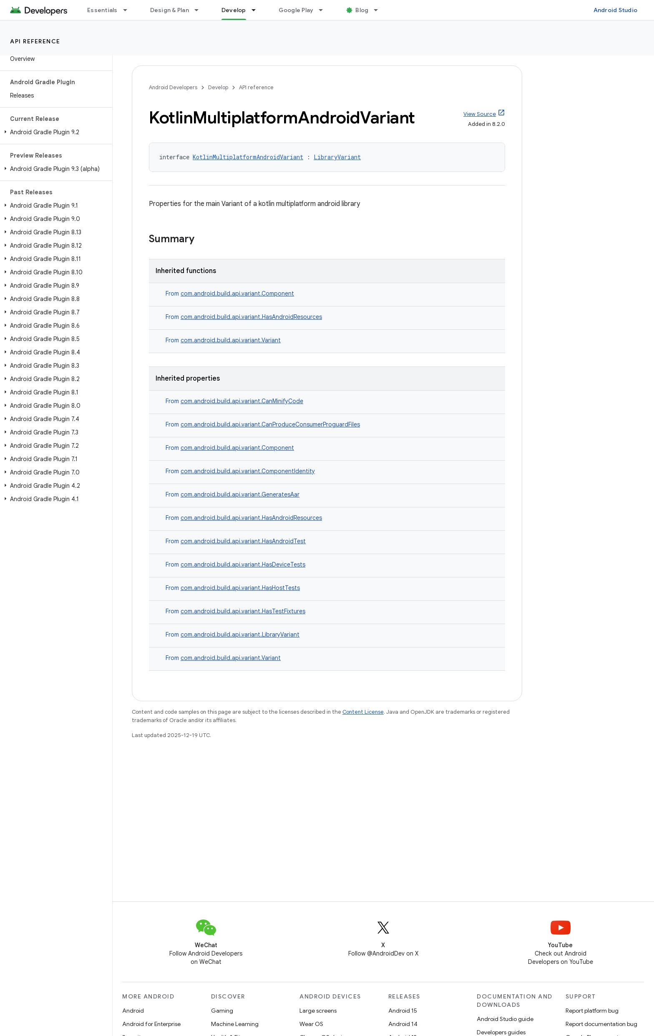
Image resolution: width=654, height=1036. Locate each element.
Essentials (102, 10)
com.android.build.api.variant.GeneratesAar (240, 494)
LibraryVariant (337, 157)
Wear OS (311, 1024)
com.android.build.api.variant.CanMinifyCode (242, 401)
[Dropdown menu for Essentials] (129, 10)
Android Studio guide (505, 1019)
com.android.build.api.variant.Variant (231, 340)
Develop (218, 87)
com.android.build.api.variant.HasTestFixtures (243, 611)
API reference (35, 41)
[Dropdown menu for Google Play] (324, 10)
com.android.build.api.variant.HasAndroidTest (243, 541)
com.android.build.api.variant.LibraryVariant (240, 634)
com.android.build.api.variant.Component (237, 293)
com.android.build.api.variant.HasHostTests (240, 588)
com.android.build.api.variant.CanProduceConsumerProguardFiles (270, 424)
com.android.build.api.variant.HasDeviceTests (243, 564)
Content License (363, 711)
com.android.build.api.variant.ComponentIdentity (248, 471)
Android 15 (402, 1010)
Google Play (296, 10)
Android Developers (173, 87)
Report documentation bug (601, 1024)
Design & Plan (169, 10)
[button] (54, 132)
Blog (361, 10)
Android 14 (403, 1024)
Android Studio (616, 10)
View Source (479, 114)
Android (133, 1010)
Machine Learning (235, 1024)
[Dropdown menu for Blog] (379, 10)
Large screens (318, 1010)
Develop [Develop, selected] (233, 10)
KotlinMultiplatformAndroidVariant (248, 157)
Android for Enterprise (151, 1024)
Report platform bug (592, 1010)
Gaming (222, 1010)
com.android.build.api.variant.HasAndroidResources (251, 317)
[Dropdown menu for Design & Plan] (200, 10)
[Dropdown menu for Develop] (257, 10)
